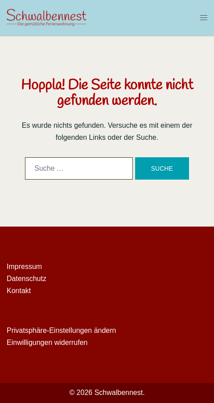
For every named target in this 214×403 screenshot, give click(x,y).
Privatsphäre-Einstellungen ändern (61, 330)
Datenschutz (26, 278)
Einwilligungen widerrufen (47, 342)
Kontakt (19, 290)
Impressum (24, 266)
